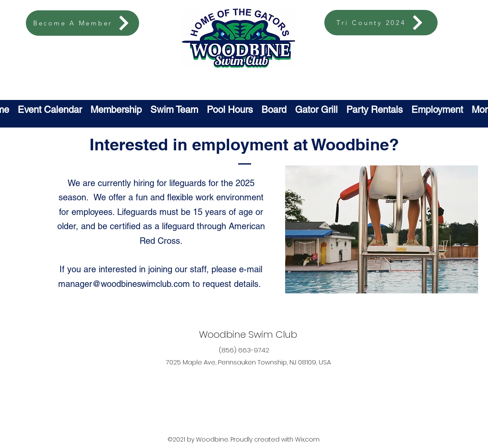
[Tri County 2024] (381, 22)
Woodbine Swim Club (248, 334)
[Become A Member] (82, 23)
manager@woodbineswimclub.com (124, 284)
